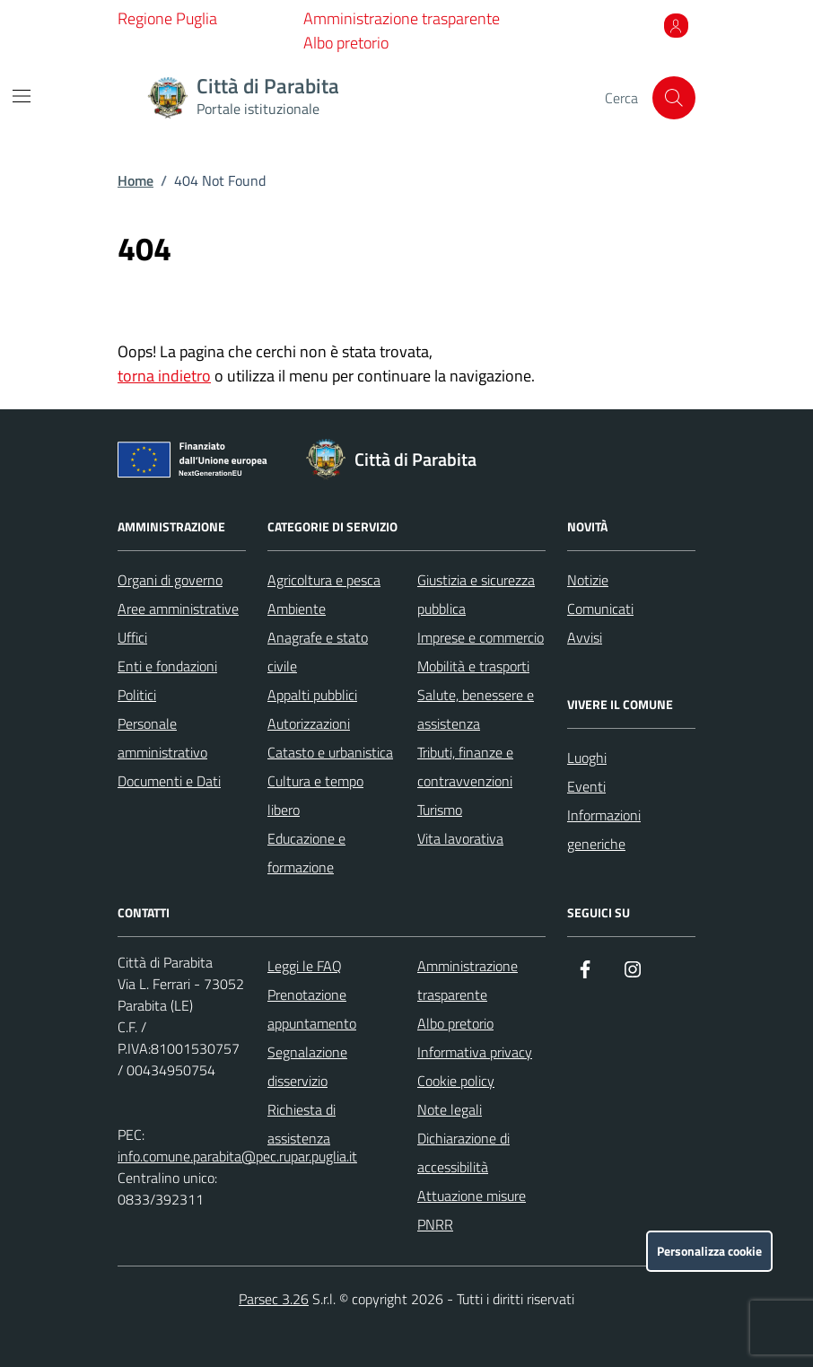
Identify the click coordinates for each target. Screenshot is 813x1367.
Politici (137, 694)
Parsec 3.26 (274, 1299)
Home (135, 180)
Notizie (587, 580)
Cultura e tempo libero (315, 795)
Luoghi (587, 757)
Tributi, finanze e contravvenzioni (465, 766)
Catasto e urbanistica (330, 752)
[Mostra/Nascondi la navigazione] (21, 96)
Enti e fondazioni (167, 666)
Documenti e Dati (169, 781)
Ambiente (296, 608)
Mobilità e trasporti (473, 666)
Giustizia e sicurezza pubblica (476, 594)
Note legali (449, 1109)
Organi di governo (170, 580)
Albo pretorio (346, 43)
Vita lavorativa (460, 838)
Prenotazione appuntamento (311, 1009)
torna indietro (164, 376)
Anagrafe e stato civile (317, 652)
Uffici (132, 637)
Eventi (586, 786)
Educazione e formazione (306, 853)
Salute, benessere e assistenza (475, 709)
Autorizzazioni (308, 723)
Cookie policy (455, 1080)
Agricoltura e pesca (323, 580)
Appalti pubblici (312, 694)
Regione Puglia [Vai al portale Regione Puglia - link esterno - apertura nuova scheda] (167, 18)
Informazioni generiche (604, 829)
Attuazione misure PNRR (471, 1210)
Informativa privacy (474, 1052)
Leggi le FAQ (304, 966)
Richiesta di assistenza (301, 1124)
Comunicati (600, 608)
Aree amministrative (178, 608)
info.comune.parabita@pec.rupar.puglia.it (237, 1156)
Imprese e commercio (480, 637)
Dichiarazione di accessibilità (463, 1152)
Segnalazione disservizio (307, 1066)
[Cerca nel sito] (673, 97)
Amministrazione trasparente (401, 18)
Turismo (439, 809)
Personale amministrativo (162, 738)
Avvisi (584, 637)
